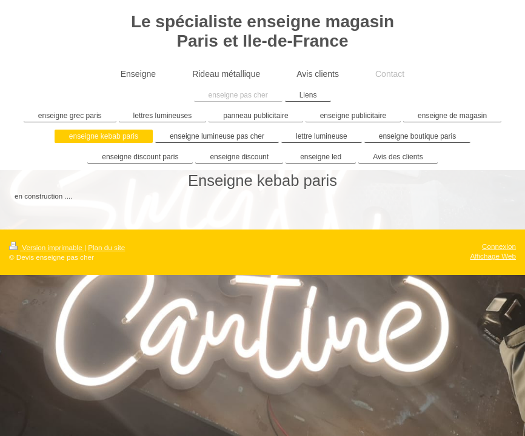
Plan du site (106, 247)
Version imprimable (46, 247)
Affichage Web (493, 256)
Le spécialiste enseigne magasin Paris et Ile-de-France (262, 31)
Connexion (499, 246)
